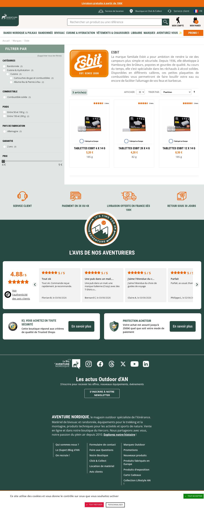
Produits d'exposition (136, 469)
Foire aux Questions (101, 450)
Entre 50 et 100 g (15, 112)
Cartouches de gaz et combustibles (32, 77)
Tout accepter (193, 496)
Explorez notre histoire (119, 434)
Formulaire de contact (102, 444)
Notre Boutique (98, 455)
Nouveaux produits (135, 455)
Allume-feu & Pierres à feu (27, 81)
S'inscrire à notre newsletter (102, 393)
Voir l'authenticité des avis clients (21, 294)
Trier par (153, 92)
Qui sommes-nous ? (67, 444)
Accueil (6, 40)
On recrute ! (63, 455)
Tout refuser (94, 505)
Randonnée (13, 66)
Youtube (134, 364)
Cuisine (14, 73)
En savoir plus (81, 326)
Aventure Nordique (70, 416)
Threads (111, 364)
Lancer (165, 22)
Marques (17, 40)
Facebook (100, 364)
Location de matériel (101, 466)
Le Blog (67, 364)
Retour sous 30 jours (181, 206)
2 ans (10, 146)
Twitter (123, 364)
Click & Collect (97, 460)
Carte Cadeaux (132, 475)
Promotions (131, 450)
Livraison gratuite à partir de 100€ (102, 3)
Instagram (88, 364)
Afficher (129, 92)
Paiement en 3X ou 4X (75, 206)
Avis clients (96, 471)
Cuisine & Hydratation (18, 70)
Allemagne (12, 131)
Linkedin (146, 364)
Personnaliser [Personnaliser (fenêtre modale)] (115, 505)
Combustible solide (17, 97)
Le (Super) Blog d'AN (68, 450)
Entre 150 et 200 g (16, 116)
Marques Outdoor (134, 444)
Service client (22, 206)
